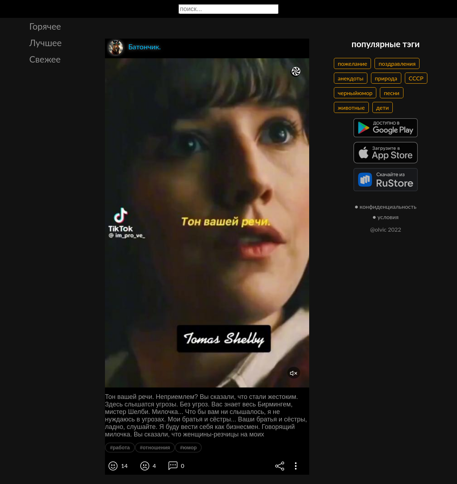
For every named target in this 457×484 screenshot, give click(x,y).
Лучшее (45, 42)
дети (382, 107)
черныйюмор (355, 92)
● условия (386, 216)
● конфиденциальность (386, 206)
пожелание (352, 63)
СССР (416, 78)
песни (391, 92)
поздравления (397, 63)
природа (386, 78)
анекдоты (350, 78)
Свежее (45, 59)
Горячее (45, 26)
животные (351, 107)
